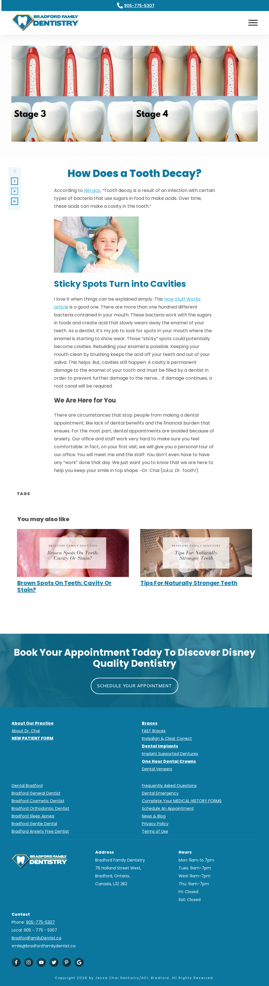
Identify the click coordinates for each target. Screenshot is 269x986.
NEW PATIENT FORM (32, 738)
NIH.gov (92, 190)
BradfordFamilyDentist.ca (36, 938)
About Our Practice (33, 723)
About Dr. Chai (26, 731)
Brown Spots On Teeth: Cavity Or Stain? (73, 564)
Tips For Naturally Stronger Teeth (196, 564)
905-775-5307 (139, 5)
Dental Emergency (160, 793)
